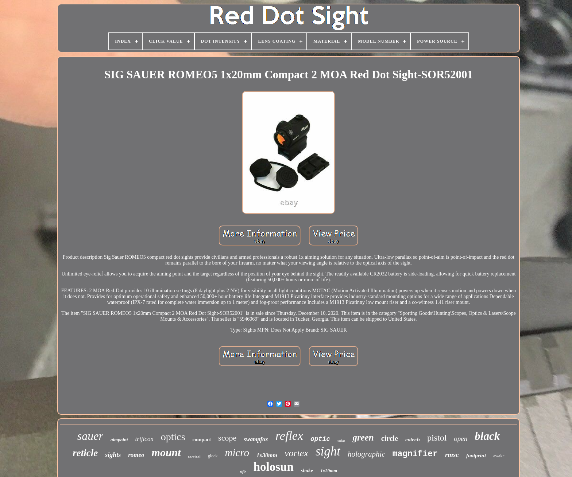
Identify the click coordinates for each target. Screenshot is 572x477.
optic (320, 439)
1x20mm (328, 470)
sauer (90, 435)
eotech (412, 439)
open (460, 438)
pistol (437, 437)
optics (173, 436)
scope (227, 437)
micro (237, 452)
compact (202, 439)
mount (166, 452)
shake (307, 470)
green (363, 437)
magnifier (415, 454)
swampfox (256, 439)
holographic (366, 454)
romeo (136, 454)
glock (213, 455)
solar (341, 440)
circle (389, 438)
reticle (85, 452)
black (487, 436)
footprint (476, 455)
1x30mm (266, 455)
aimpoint (119, 439)
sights (113, 454)
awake (499, 455)
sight (328, 451)
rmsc (452, 454)
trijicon (144, 438)
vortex (296, 453)
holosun (274, 466)
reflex (289, 435)
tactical (194, 456)
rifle (243, 472)
